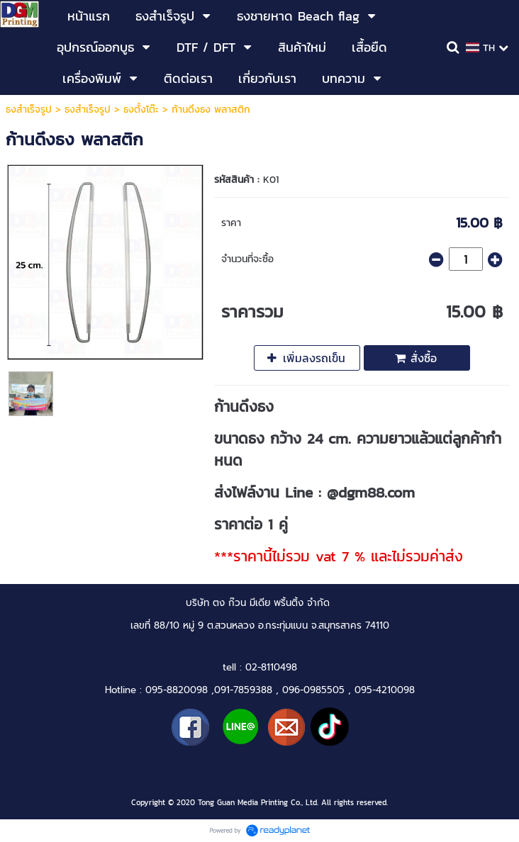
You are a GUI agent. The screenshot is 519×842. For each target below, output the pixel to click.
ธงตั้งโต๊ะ (141, 109)
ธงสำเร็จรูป (29, 109)
